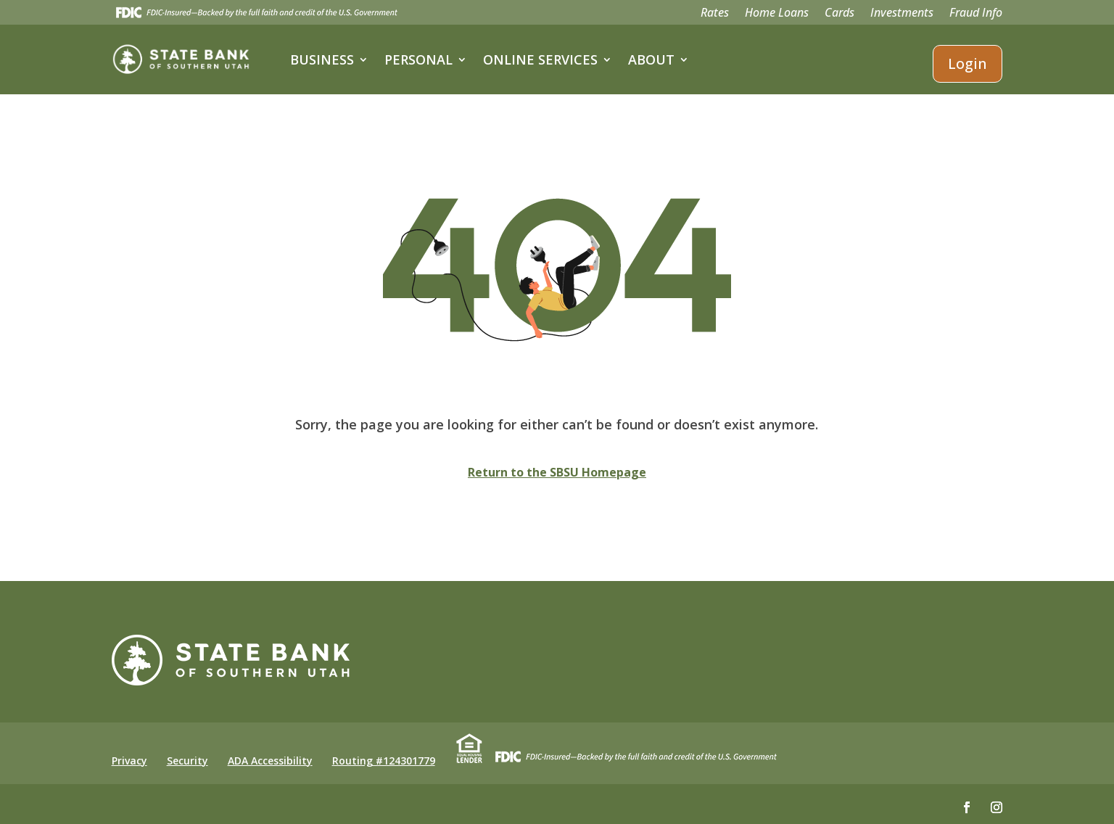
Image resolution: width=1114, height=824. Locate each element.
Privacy (129, 760)
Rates (715, 13)
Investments (901, 13)
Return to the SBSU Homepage (557, 472)
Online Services (540, 59)
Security (187, 760)
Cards (839, 13)
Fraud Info (975, 13)
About (651, 59)
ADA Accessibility (270, 760)
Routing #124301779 (383, 760)
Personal (418, 59)
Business (322, 59)
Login (967, 63)
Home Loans (777, 13)
